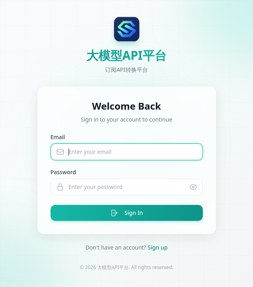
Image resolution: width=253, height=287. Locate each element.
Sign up (158, 247)
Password (63, 172)
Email (58, 137)
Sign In (126, 213)
